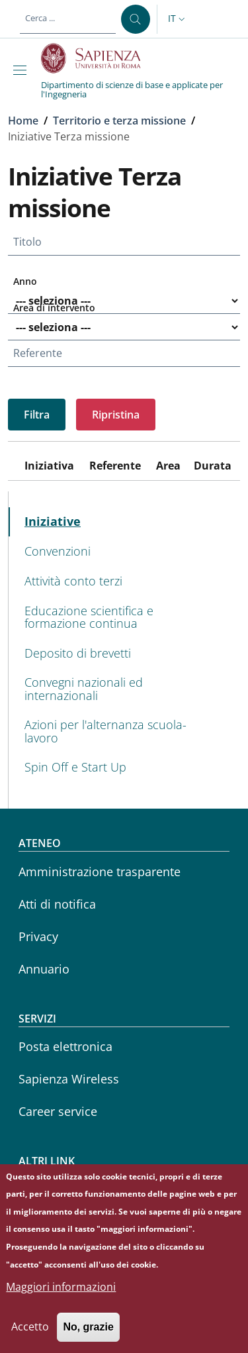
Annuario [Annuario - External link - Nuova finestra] (44, 969)
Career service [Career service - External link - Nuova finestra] (58, 1111)
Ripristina (116, 414)
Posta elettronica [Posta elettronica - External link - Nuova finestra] (65, 1046)
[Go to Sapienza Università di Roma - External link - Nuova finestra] (98, 58)
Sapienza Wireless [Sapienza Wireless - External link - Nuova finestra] (69, 1079)
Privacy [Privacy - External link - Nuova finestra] (38, 936)
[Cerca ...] (135, 19)
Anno (25, 281)
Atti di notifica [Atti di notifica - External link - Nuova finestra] (57, 904)
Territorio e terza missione (119, 120)
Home (23, 120)
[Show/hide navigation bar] (22, 70)
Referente (37, 353)
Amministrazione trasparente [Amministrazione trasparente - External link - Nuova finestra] (100, 871)
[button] (177, 19)
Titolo (27, 241)
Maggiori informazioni (61, 1299)
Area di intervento (54, 307)
